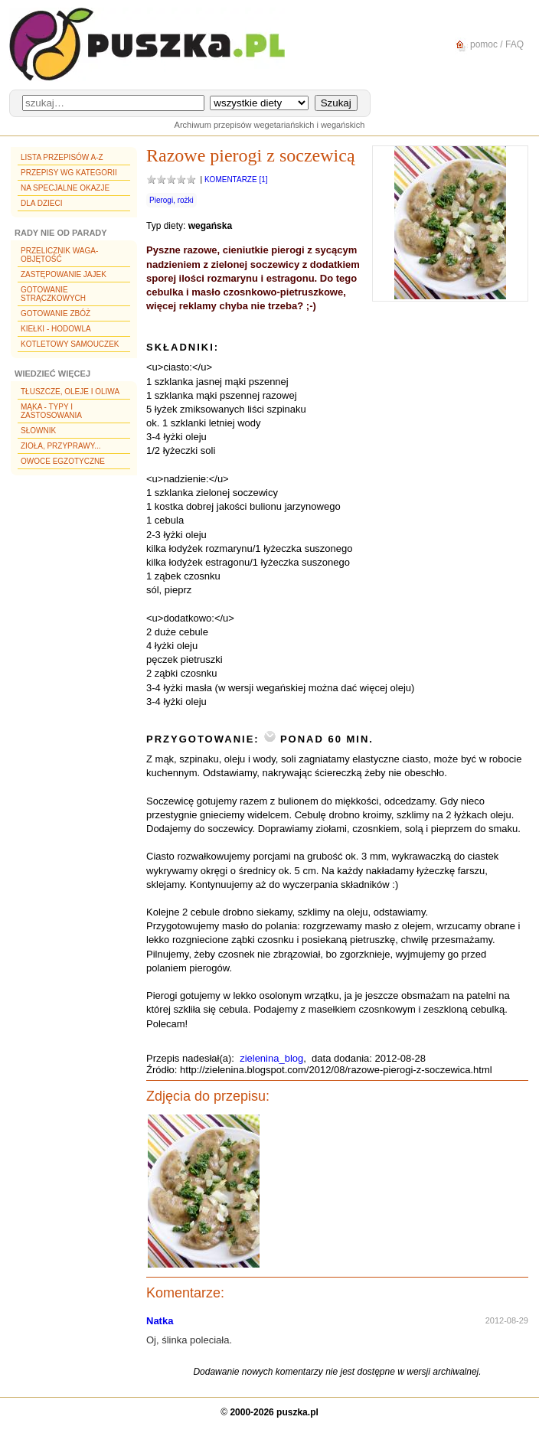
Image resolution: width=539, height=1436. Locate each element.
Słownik (38, 430)
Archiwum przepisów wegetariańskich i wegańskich (270, 124)
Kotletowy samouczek (70, 344)
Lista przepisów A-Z (62, 157)
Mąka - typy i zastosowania (51, 411)
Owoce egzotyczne (63, 461)
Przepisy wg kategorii (69, 172)
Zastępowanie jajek (63, 274)
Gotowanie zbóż (55, 313)
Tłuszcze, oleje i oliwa (70, 391)
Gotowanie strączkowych (53, 294)
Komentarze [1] (236, 179)
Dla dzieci (41, 203)
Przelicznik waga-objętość (59, 254)
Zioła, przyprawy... (60, 446)
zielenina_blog (271, 1058)
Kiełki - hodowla (56, 329)
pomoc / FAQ (487, 44)
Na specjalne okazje (65, 188)
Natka (159, 1321)
